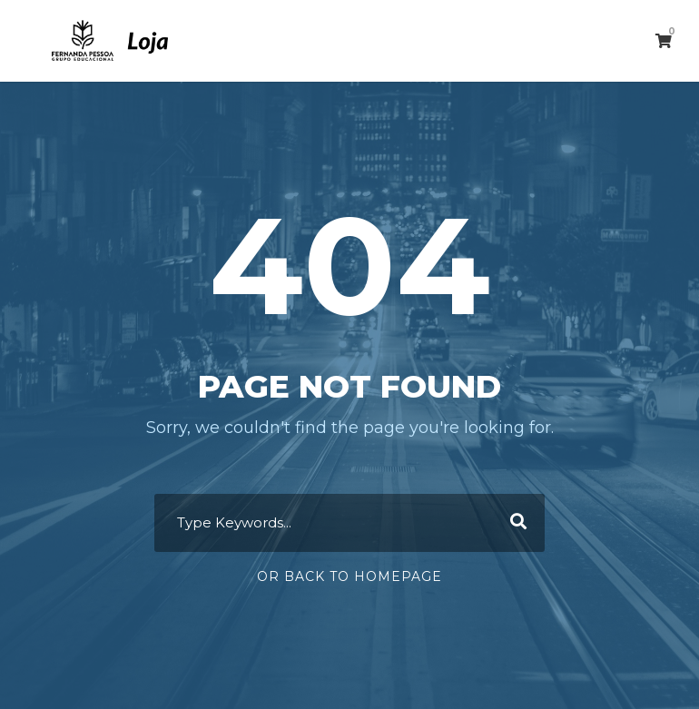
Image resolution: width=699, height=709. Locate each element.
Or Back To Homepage (349, 576)
